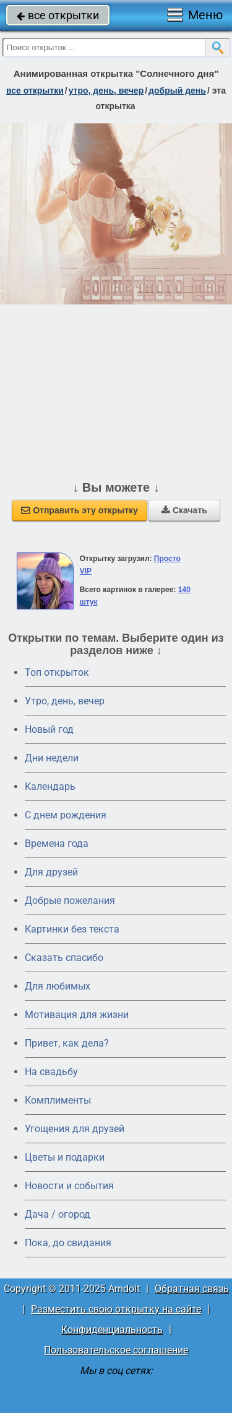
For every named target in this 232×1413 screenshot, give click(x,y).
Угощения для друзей (74, 1129)
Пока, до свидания (68, 1243)
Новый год (49, 729)
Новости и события (69, 1186)
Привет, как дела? (67, 1043)
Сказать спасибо (64, 957)
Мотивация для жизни (77, 1015)
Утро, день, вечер (65, 701)
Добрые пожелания (70, 900)
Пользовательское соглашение (116, 1350)
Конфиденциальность (112, 1329)
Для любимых (57, 986)
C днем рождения (65, 815)
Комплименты (58, 1100)
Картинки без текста (72, 929)
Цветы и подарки (65, 1157)
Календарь (50, 786)
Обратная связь (192, 1289)
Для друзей (51, 872)
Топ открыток (57, 672)
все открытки (58, 15)
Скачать (184, 510)
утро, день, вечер (106, 90)
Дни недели (52, 758)
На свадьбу (51, 1072)
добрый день (177, 90)
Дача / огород (57, 1214)
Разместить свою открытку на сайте (116, 1309)
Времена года (56, 843)
